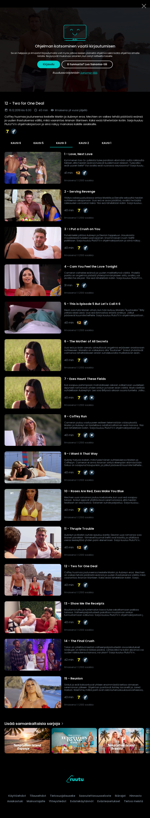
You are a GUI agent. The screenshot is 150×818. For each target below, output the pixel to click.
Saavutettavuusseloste (95, 796)
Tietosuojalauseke (62, 796)
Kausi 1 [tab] (106, 143)
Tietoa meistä (133, 801)
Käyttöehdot (17, 796)
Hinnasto (135, 796)
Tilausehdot (38, 796)
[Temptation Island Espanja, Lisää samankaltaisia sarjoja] (27, 741)
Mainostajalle (36, 801)
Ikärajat (120, 796)
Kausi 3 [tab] (61, 143)
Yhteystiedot (57, 801)
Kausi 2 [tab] (84, 143)
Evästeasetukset (108, 801)
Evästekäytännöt (82, 801)
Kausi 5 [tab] (38, 143)
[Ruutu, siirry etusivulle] (75, 779)
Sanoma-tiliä (88, 73)
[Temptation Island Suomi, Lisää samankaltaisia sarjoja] (74, 741)
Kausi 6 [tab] (16, 143)
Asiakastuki (15, 801)
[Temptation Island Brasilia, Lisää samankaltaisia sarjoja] (121, 741)
